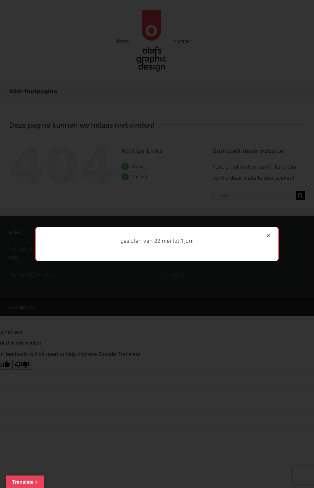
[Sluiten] (268, 236)
